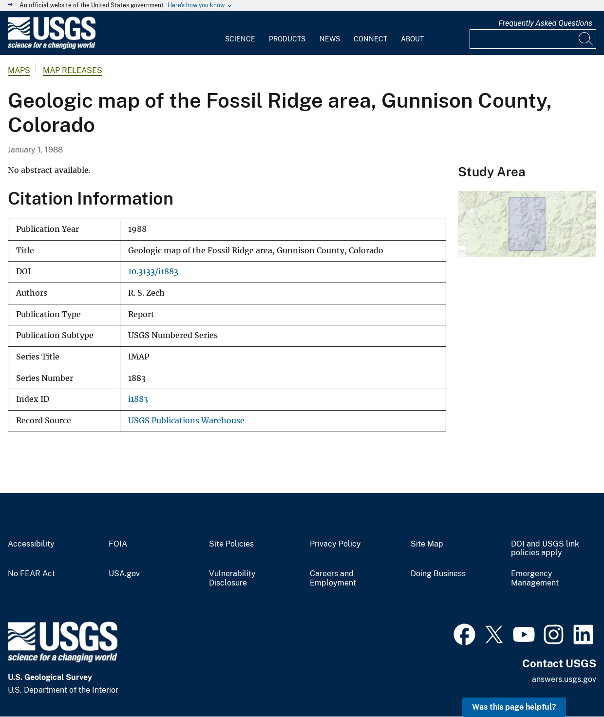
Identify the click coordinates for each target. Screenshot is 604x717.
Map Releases (72, 70)
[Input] (533, 39)
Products (287, 39)
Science (240, 39)
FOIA (118, 544)
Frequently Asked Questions (545, 23)
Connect (370, 39)
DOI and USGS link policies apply (545, 549)
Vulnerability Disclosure (232, 578)
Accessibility (31, 544)
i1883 (138, 399)
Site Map (427, 544)
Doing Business (438, 573)
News (330, 39)
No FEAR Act (31, 573)
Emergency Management (535, 578)
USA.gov (124, 573)
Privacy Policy (335, 544)
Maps (19, 70)
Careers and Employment (333, 578)
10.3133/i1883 (153, 271)
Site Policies (231, 544)
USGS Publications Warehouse (186, 420)
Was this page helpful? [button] (514, 707)
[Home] (51, 47)
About (412, 39)
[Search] (586, 39)
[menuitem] (240, 33)
